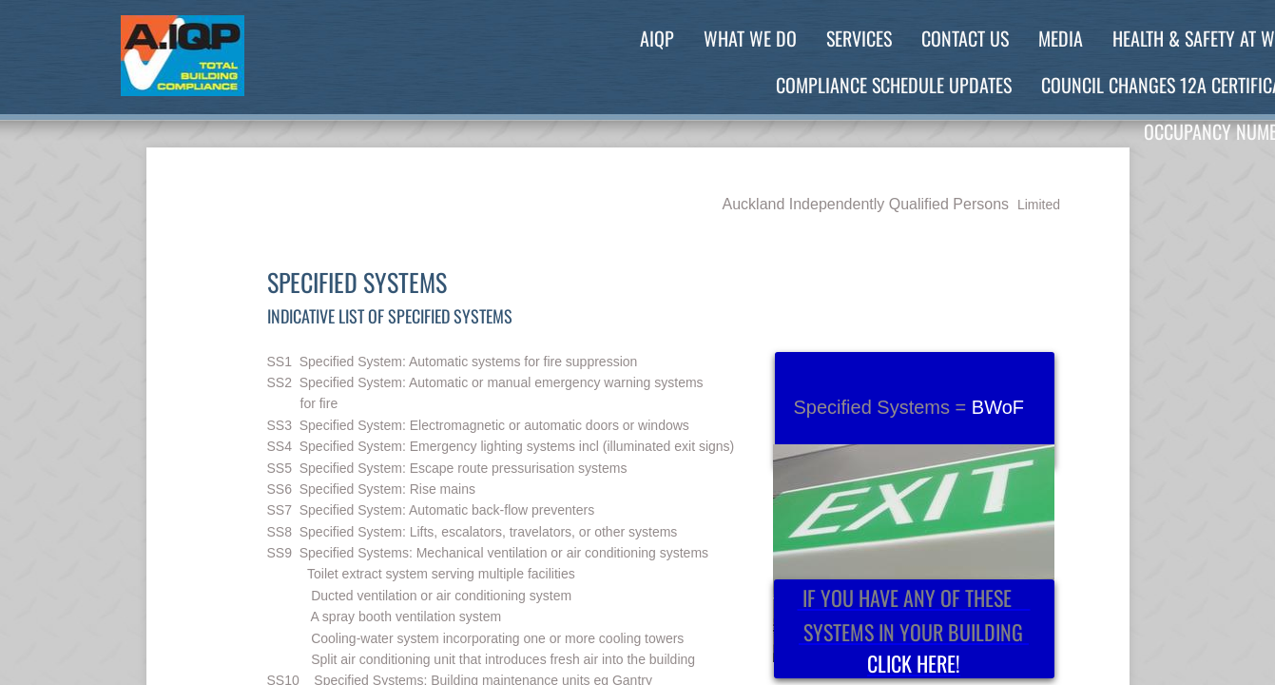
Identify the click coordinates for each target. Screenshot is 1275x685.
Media (1060, 38)
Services (859, 38)
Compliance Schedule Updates (894, 84)
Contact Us (965, 38)
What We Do (750, 38)
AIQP (657, 38)
